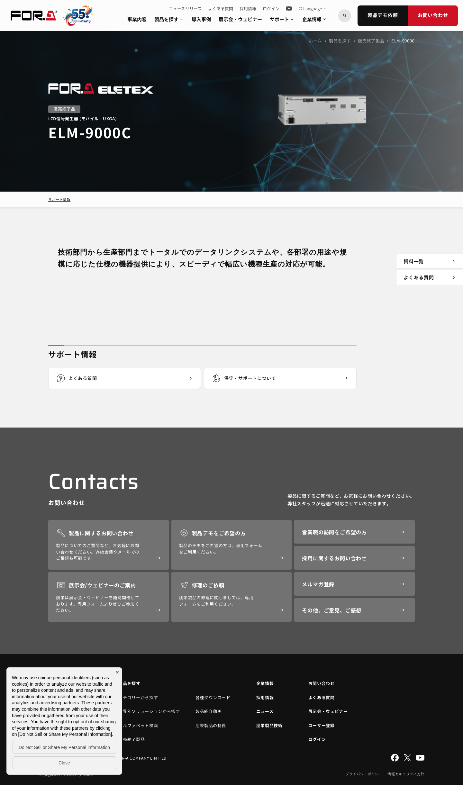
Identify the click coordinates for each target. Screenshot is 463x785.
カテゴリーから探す (138, 697)
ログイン (271, 8)
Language (312, 9)
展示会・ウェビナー (240, 19)
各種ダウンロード (213, 697)
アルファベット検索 (138, 725)
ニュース (265, 711)
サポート (282, 19)
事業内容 (137, 19)
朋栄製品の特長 (210, 725)
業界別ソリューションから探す (149, 711)
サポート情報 (59, 199)
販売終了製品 (371, 41)
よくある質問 (220, 8)
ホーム (315, 41)
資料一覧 (430, 261)
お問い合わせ (433, 15)
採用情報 (248, 8)
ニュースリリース (185, 8)
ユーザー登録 (321, 725)
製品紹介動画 (208, 711)
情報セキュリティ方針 (405, 773)
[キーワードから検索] (344, 15)
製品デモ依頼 (383, 15)
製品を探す (169, 19)
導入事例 (201, 19)
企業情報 (314, 19)
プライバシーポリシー (364, 773)
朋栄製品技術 (269, 725)
